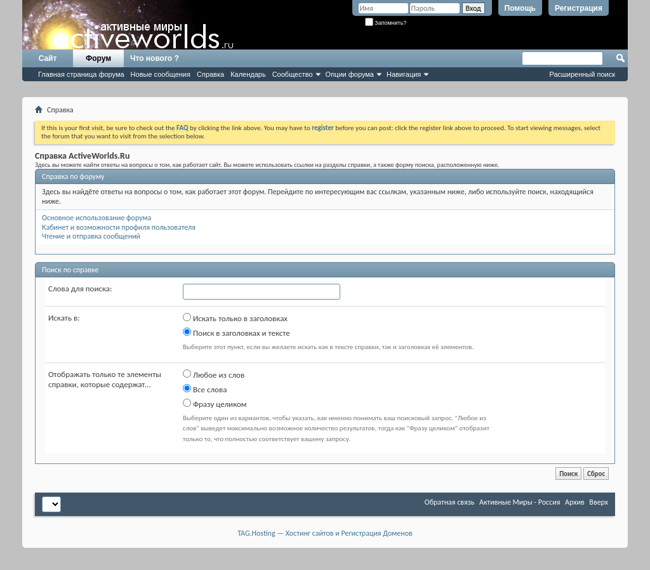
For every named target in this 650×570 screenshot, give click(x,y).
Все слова (205, 389)
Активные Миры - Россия (519, 502)
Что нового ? (154, 58)
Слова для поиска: (80, 288)
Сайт (48, 58)
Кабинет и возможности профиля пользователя (119, 227)
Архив (575, 502)
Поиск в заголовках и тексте (236, 333)
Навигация (404, 74)
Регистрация (578, 8)
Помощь (520, 8)
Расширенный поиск (582, 74)
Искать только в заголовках (235, 318)
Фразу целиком (215, 404)
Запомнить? (386, 23)
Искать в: (64, 317)
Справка (210, 74)
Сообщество (292, 74)
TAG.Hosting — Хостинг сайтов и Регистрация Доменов (325, 533)
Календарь (248, 74)
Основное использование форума (96, 217)
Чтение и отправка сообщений (91, 236)
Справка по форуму (73, 176)
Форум (98, 58)
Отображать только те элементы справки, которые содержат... (104, 379)
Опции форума (350, 74)
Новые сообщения (160, 74)
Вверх (598, 502)
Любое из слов (213, 374)
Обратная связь (450, 502)
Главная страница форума (81, 74)
